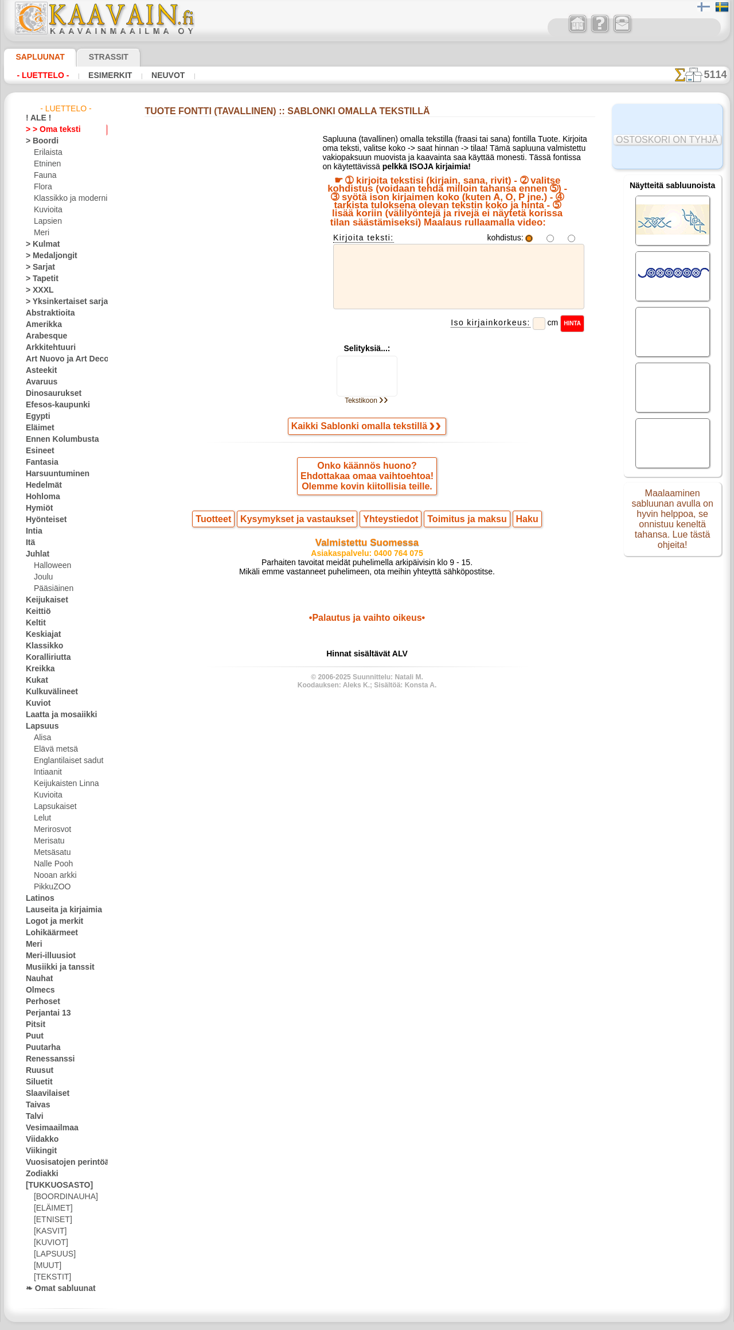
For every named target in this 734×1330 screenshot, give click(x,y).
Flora (42, 187)
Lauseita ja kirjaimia (57, 910)
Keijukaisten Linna (63, 784)
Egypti (35, 416)
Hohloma (40, 497)
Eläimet (37, 428)
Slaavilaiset (44, 1093)
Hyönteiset (43, 520)
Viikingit (38, 1151)
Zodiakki (39, 1174)
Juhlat (35, 554)
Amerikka (40, 325)
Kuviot (36, 703)
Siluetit (37, 1082)
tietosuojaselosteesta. (463, 1321)
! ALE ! (36, 118)
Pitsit (34, 1025)
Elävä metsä (53, 749)
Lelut (42, 818)
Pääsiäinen (51, 589)
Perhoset (40, 1002)
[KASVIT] (48, 1231)
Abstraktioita (47, 313)
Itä (30, 543)
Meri (41, 233)
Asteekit (39, 370)
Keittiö (36, 611)
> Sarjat (38, 267)
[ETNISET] (50, 1220)
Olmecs (37, 990)
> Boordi (39, 141)
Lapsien (46, 221)
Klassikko (41, 646)
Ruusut (37, 1070)
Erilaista (47, 152)
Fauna (44, 175)
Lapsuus (39, 726)
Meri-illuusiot (47, 956)
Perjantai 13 (44, 1013)
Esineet (37, 451)
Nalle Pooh (51, 864)
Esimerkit (100, 75)
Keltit (34, 623)
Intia (33, 531)
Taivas (35, 1105)
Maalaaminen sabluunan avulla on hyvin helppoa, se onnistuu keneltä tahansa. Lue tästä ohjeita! (672, 523)
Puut (33, 1036)
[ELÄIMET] (51, 1208)
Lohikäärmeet (47, 933)
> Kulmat (39, 244)
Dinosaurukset (49, 393)
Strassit (94, 57)
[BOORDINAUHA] (62, 1197)
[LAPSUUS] (52, 1254)
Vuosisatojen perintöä (61, 1162)
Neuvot (152, 75)
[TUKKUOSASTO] (53, 1185)
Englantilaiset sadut (65, 761)
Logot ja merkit (49, 921)
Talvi (33, 1116)
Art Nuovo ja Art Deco (61, 359)
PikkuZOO (49, 887)
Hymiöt (37, 508)
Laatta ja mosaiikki (56, 715)
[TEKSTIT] (49, 1277)
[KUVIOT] (49, 1243)
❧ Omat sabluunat (56, 1289)
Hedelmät (41, 485)
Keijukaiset (43, 600)
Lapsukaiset (53, 807)
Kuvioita (47, 210)
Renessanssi (45, 1059)
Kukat (35, 680)
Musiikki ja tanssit (55, 967)
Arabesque (43, 336)
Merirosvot (51, 830)
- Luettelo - (40, 75)
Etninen (46, 164)
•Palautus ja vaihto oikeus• (367, 639)
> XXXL (37, 290)
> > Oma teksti (47, 130)
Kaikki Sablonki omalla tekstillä (366, 439)
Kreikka (37, 669)
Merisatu (48, 841)
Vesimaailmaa (47, 1128)
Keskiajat (40, 634)
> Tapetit (39, 279)
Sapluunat (35, 57)
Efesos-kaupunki (51, 405)
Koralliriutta (45, 657)
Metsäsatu (51, 852)
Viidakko (39, 1139)
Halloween (50, 566)
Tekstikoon (366, 412)
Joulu (42, 577)
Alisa (41, 738)
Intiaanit (47, 772)
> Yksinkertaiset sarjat (61, 302)
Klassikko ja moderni (66, 198)
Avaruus (39, 382)
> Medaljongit (47, 256)
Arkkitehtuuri (47, 348)
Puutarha (41, 1048)
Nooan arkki (53, 875)
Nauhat (38, 979)
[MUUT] (47, 1266)
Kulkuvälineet (47, 692)
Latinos (38, 898)
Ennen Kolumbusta (55, 439)
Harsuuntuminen (52, 474)
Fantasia (40, 462)
